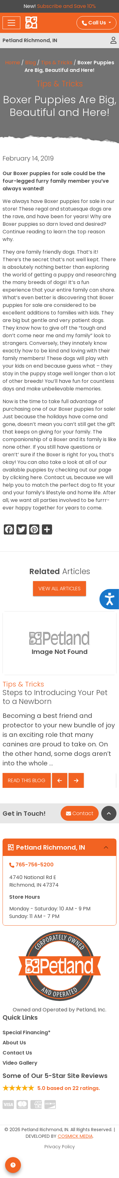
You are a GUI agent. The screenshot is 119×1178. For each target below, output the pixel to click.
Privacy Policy (59, 1146)
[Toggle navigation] (11, 22)
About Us (14, 1042)
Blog (30, 62)
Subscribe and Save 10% (66, 6)
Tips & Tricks (56, 62)
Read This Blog (26, 780)
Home (12, 62)
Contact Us (17, 1052)
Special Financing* (26, 1032)
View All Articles (59, 588)
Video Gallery (20, 1063)
